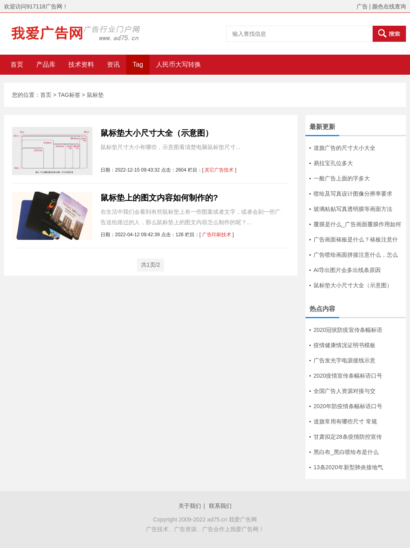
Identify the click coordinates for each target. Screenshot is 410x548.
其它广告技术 (219, 170)
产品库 (45, 64)
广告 (362, 6)
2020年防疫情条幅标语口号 (348, 406)
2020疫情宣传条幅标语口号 (348, 375)
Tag (138, 64)
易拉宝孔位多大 (333, 163)
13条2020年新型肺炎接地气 (348, 467)
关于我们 (189, 506)
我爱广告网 (243, 519)
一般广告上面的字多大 (342, 178)
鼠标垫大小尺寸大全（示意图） (156, 133)
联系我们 (220, 506)
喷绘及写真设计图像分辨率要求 (353, 193)
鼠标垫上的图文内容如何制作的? (159, 197)
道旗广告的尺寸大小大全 (344, 148)
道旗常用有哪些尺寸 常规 (345, 421)
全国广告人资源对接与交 (344, 391)
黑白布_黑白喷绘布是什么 (346, 452)
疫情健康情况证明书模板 (344, 345)
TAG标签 (69, 95)
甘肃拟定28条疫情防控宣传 (348, 436)
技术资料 (81, 64)
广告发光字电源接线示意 (344, 360)
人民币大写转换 (178, 64)
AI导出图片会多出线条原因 (347, 270)
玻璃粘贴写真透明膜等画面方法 (353, 209)
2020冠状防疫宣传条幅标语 (348, 330)
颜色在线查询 (389, 6)
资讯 (113, 64)
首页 (16, 64)
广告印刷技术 (216, 234)
